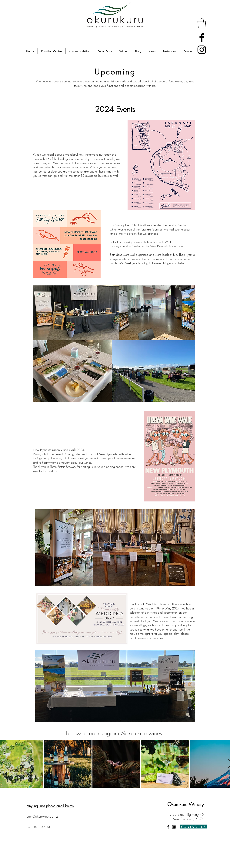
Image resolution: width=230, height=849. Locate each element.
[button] (202, 23)
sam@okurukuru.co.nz (42, 816)
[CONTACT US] (194, 826)
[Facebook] (201, 37)
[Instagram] (201, 49)
